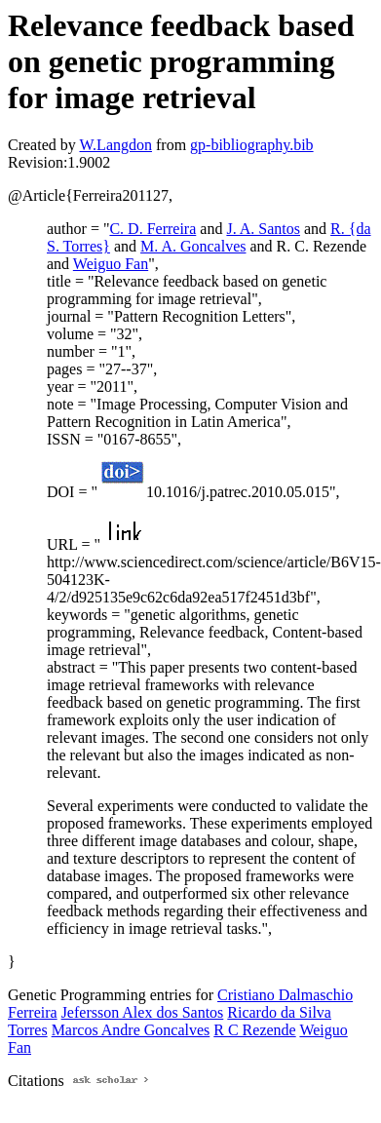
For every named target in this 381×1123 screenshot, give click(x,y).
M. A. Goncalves (193, 246)
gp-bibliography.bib (252, 144)
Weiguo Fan (110, 263)
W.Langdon (115, 144)
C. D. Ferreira (152, 228)
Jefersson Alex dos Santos (142, 1012)
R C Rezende (254, 1030)
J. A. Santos (263, 228)
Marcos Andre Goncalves (131, 1030)
